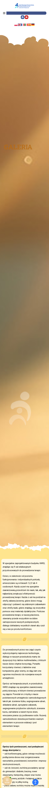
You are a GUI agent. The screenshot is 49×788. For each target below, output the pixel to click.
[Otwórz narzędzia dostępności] (35, 782)
